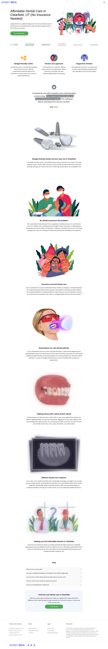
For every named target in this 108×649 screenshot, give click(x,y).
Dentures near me (14, 633)
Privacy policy (50, 630)
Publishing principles (52, 633)
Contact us (31, 633)
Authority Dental (32, 628)
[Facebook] (31, 645)
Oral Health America (33, 630)
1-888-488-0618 (19, 33)
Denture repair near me (15, 635)
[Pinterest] (34, 645)
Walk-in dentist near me (15, 630)
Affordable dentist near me (16, 628)
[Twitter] (28, 645)
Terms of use (50, 628)
